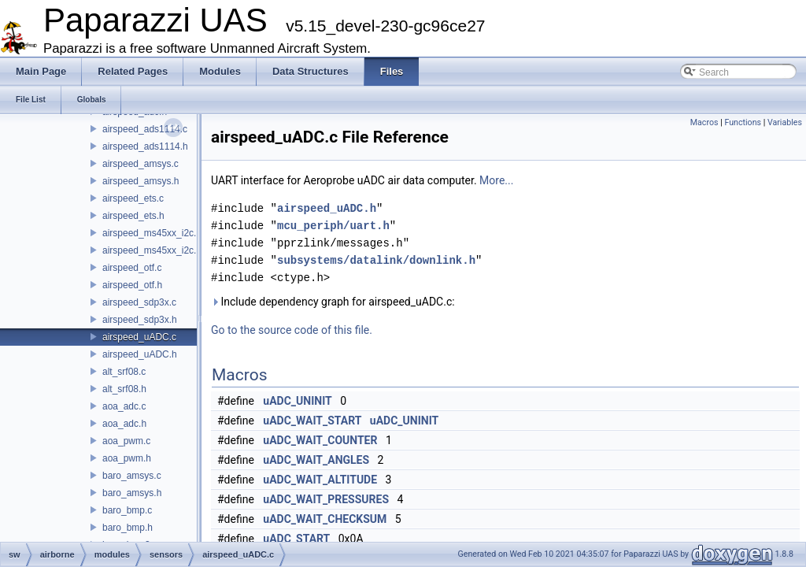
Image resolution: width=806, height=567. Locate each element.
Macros (704, 122)
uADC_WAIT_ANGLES (316, 460)
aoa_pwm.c (126, 441)
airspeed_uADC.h (139, 354)
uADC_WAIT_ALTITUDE (320, 479)
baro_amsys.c (131, 475)
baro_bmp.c (127, 510)
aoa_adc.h (124, 423)
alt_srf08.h (124, 389)
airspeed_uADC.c (139, 337)
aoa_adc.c (124, 406)
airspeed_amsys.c (140, 163)
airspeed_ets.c (133, 198)
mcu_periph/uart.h (333, 225)
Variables (784, 122)
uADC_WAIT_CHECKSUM (324, 519)
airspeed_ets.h (133, 215)
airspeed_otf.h (132, 285)
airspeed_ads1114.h (145, 146)
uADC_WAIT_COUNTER (320, 440)
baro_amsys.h (131, 492)
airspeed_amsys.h (140, 181)
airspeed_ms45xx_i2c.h (152, 250)
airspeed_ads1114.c (144, 129)
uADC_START (296, 538)
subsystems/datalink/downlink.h (376, 260)
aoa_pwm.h (126, 458)
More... (496, 180)
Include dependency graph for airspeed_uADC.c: (333, 301)
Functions (742, 122)
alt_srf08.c (124, 371)
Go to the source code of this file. (291, 330)
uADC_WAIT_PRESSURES (326, 499)
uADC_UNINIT (297, 401)
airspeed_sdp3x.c (139, 302)
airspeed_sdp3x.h (139, 319)
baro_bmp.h (127, 527)
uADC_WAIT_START (312, 420)
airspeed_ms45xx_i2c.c (151, 233)
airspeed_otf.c (131, 267)
